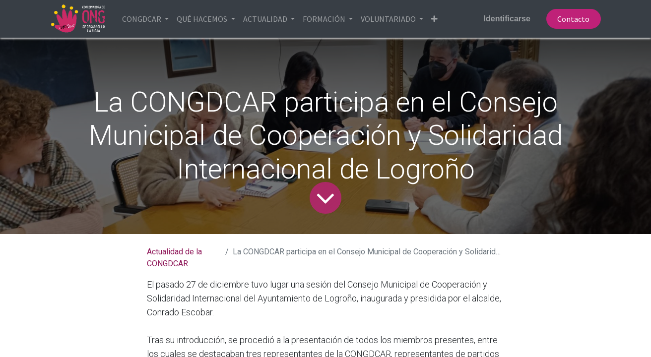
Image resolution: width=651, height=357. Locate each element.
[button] (434, 19)
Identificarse (507, 18)
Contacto (573, 19)
